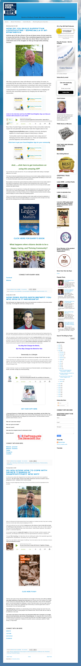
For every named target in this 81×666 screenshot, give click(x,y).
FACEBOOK (9, 638)
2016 (59, 394)
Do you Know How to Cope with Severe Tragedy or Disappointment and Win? (26, 472)
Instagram (9, 452)
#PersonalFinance (36, 462)
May (60, 365)
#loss (43, 651)
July (60, 361)
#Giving (30, 462)
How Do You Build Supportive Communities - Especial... (65, 371)
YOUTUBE (8, 633)
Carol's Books (27, 21)
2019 (59, 389)
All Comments (61, 405)
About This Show (15, 21)
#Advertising (14, 462)
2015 (59, 396)
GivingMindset (9, 464)
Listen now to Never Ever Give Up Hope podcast (65, 37)
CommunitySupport (25, 291)
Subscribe (65, 92)
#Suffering (9, 652)
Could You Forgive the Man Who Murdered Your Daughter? (69, 291)
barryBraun (12, 291)
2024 (59, 348)
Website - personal (11, 446)
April (60, 366)
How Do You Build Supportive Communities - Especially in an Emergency (26, 30)
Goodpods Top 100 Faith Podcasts (66, 35)
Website (8, 280)
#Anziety (11, 651)
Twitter (8, 450)
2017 (59, 392)
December (61, 352)
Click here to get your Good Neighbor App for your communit (28, 142)
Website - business (12, 448)
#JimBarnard (39, 651)
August (61, 359)
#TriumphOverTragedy (15, 652)
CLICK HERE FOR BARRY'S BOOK (29, 238)
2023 (59, 350)
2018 (59, 391)
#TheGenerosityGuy (43, 462)
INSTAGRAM (9, 636)
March (60, 368)
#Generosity (26, 462)
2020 (59, 387)
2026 (59, 345)
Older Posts (49, 656)
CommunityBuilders (18, 291)
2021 (59, 385)
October (61, 355)
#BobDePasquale (20, 462)
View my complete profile (62, 444)
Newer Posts (9, 656)
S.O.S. (46, 291)
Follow (58, 273)
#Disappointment (16, 651)
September (61, 357)
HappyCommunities (40, 291)
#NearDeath (47, 651)
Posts (59, 403)
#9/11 (11, 462)
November (61, 354)
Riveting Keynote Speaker (40, 21)
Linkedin (8, 454)
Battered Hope (61, 442)
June (60, 363)
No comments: (24, 289)
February (61, 379)
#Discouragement (23, 651)
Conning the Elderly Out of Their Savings (69, 302)
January (61, 381)
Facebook (9, 277)
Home (6, 21)
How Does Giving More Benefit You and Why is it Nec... (66, 374)
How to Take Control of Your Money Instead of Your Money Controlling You (69, 324)
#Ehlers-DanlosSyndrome (32, 651)
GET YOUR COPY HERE (29, 409)
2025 (59, 347)
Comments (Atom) (15, 659)
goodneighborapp (33, 291)
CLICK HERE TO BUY (29, 591)
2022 (59, 383)
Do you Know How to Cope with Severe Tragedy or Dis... (65, 377)
